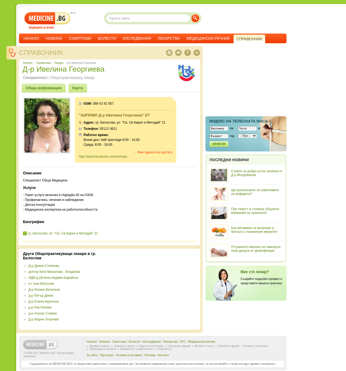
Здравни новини (99, 346)
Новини (54, 38)
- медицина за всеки (47, 20)
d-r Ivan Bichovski (41, 284)
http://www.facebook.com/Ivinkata (103, 156)
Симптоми (80, 38)
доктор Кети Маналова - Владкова (54, 272)
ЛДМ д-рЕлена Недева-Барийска (53, 278)
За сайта (92, 355)
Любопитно (165, 348)
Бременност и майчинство (136, 348)
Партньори (106, 355)
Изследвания (137, 38)
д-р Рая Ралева (40, 307)
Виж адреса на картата (155, 152)
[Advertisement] (152, 289)
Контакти (163, 355)
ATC (183, 341)
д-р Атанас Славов (42, 313)
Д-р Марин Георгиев (43, 319)
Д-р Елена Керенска (43, 301)
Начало (31, 38)
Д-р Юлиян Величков (44, 290)
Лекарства (169, 38)
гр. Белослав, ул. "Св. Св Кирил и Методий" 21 (63, 233)
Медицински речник (208, 38)
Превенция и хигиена (102, 348)
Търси (195, 18)
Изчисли (218, 144)
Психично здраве (228, 346)
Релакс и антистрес (256, 346)
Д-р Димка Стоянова (43, 266)
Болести (107, 38)
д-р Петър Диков (40, 295)
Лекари (58, 62)
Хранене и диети (124, 346)
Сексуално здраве (179, 346)
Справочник (41, 52)
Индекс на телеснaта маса (238, 121)
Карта (77, 88)
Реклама (149, 355)
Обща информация (44, 88)
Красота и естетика (151, 346)
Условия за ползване (129, 355)
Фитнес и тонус (204, 346)
